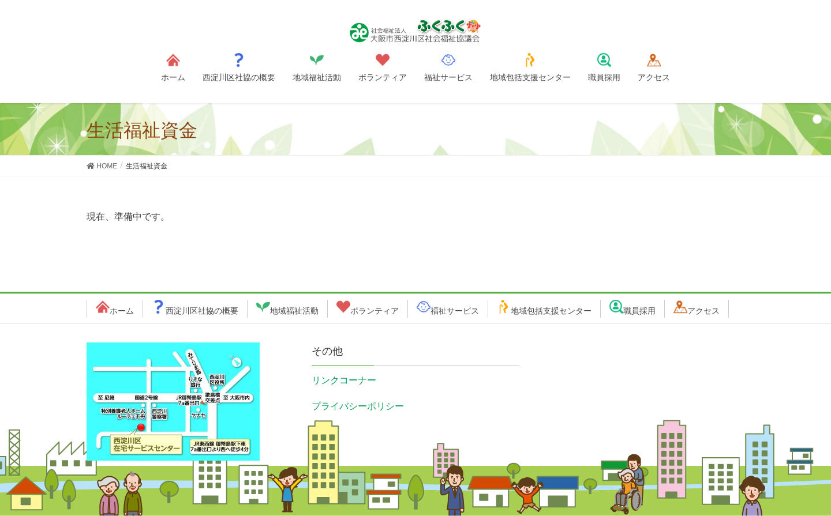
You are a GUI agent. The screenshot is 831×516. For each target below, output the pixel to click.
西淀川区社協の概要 (202, 310)
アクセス (703, 310)
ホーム (122, 310)
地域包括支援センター (551, 310)
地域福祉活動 (294, 310)
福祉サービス (455, 310)
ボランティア (374, 310)
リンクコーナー (344, 380)
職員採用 (639, 310)
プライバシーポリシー (358, 406)
